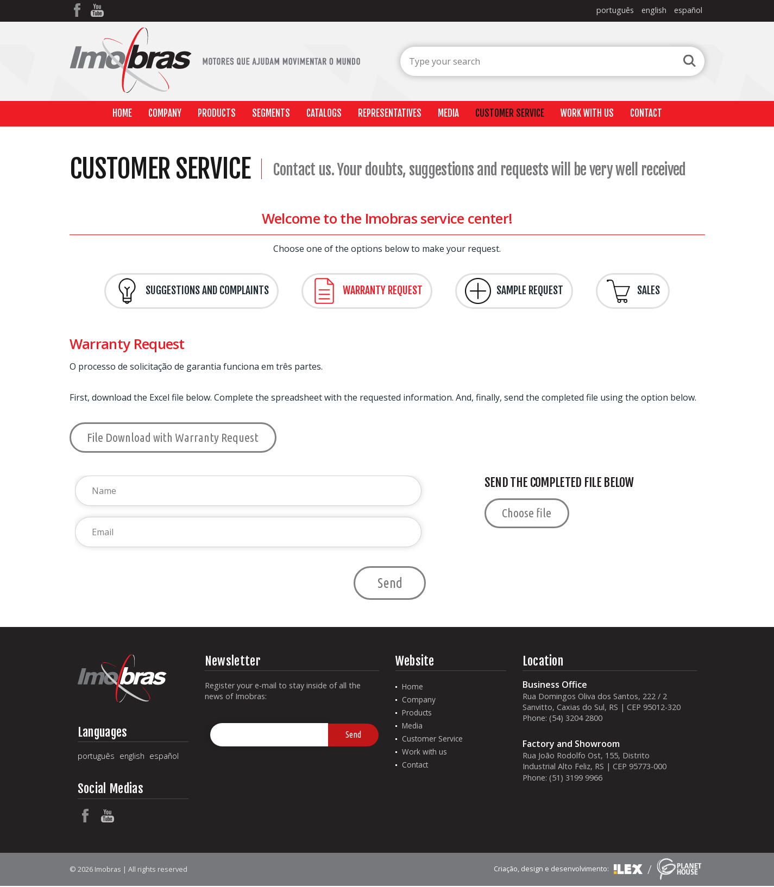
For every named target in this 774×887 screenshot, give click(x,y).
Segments (271, 113)
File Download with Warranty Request (173, 437)
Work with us (587, 113)
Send (389, 583)
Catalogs (324, 113)
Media (448, 113)
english (653, 10)
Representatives (389, 113)
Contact (646, 113)
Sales (633, 291)
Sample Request (514, 291)
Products (217, 113)
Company (164, 113)
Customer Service (509, 113)
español (688, 10)
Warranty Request (367, 291)
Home (122, 113)
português (615, 10)
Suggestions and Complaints (191, 291)
